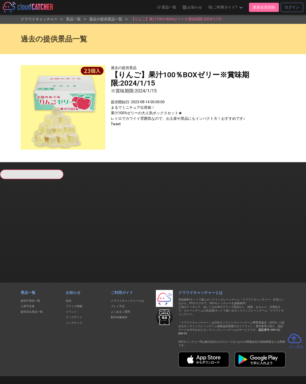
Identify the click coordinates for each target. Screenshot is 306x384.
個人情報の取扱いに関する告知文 (78, 363)
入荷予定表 (27, 282)
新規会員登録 (264, 7)
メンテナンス (74, 298)
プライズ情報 (74, 282)
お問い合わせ (215, 363)
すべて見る (17, 239)
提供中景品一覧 (30, 276)
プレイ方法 (118, 282)
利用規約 (113, 363)
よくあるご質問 (120, 287)
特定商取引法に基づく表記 (182, 363)
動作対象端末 (119, 293)
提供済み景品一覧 (32, 287)
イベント (71, 287)
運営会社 (238, 364)
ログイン (292, 7)
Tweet (116, 124)
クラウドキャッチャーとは (127, 276)
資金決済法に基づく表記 (141, 363)
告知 (68, 276)
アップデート (74, 293)
